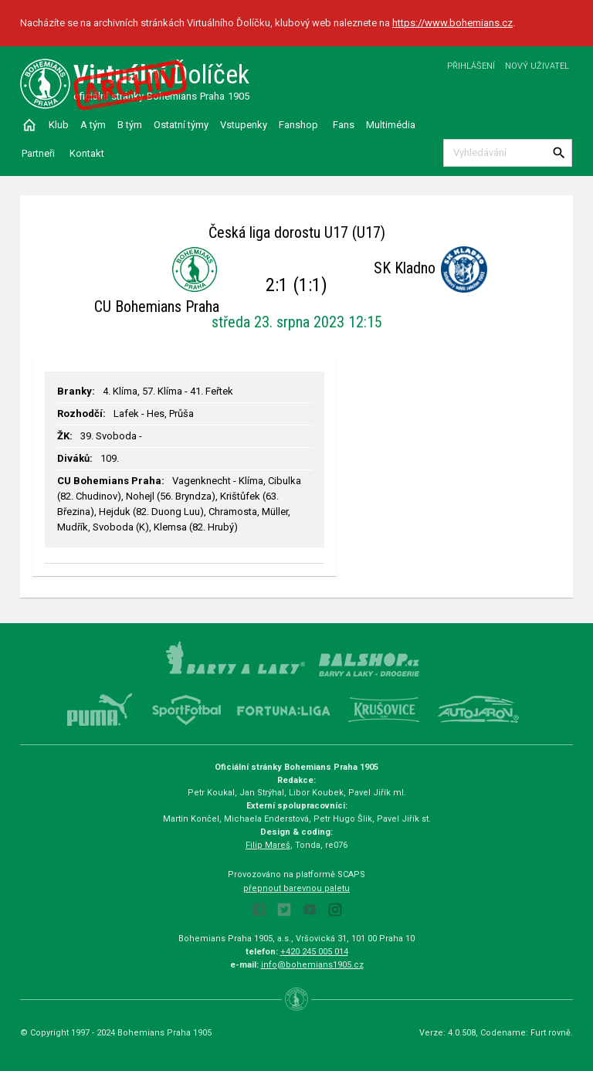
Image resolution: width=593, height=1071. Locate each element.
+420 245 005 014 (314, 952)
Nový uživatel (537, 66)
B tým (129, 124)
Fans (343, 124)
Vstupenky (243, 124)
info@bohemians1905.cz (312, 965)
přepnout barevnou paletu (296, 888)
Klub (59, 124)
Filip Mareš (268, 845)
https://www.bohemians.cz (452, 23)
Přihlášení (471, 66)
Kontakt (86, 153)
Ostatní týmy (181, 124)
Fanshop (298, 124)
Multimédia (390, 124)
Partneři (38, 153)
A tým (93, 124)
